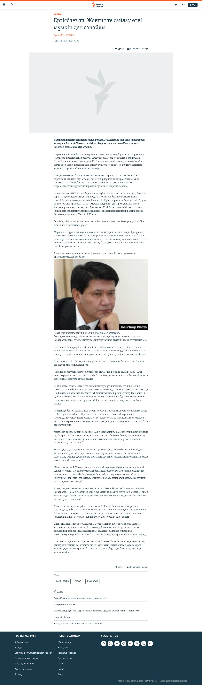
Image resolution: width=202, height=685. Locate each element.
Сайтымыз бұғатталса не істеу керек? (33, 653)
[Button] (119, 49)
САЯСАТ (58, 14)
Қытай (61, 669)
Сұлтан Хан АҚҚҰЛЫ (64, 35)
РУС (184, 5)
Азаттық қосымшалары (26, 658)
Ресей (61, 664)
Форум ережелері (23, 669)
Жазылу (18, 674)
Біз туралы (20, 648)
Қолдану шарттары (24, 664)
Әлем (60, 674)
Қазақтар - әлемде (67, 653)
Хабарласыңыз (22, 642)
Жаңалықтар (64, 642)
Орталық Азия (65, 658)
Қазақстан (63, 648)
